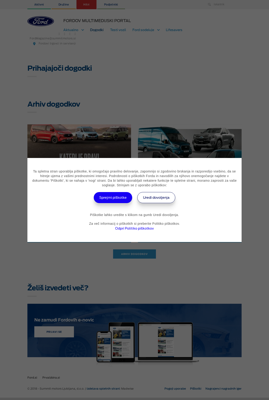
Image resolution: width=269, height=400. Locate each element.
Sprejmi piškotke (110, 197)
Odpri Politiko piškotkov (134, 228)
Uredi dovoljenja (159, 197)
